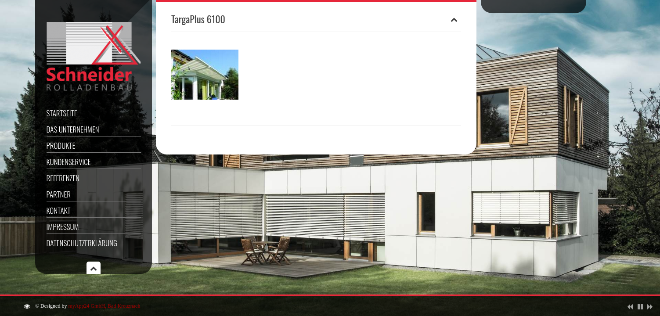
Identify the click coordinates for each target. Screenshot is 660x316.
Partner (59, 194)
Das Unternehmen (73, 129)
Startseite (62, 113)
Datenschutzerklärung (82, 242)
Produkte (61, 145)
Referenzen (63, 177)
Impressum (63, 226)
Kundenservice (69, 161)
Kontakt (59, 210)
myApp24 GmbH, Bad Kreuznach (104, 306)
